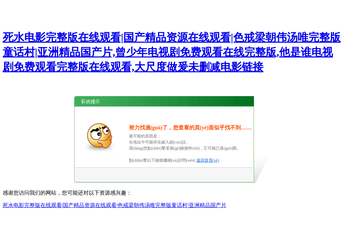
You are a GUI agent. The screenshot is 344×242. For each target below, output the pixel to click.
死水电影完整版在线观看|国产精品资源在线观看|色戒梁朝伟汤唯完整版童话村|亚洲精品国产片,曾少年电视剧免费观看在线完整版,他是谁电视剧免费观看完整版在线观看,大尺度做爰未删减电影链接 (172, 52)
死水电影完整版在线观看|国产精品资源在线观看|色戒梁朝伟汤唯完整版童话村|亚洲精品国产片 (114, 205)
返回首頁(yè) (208, 160)
